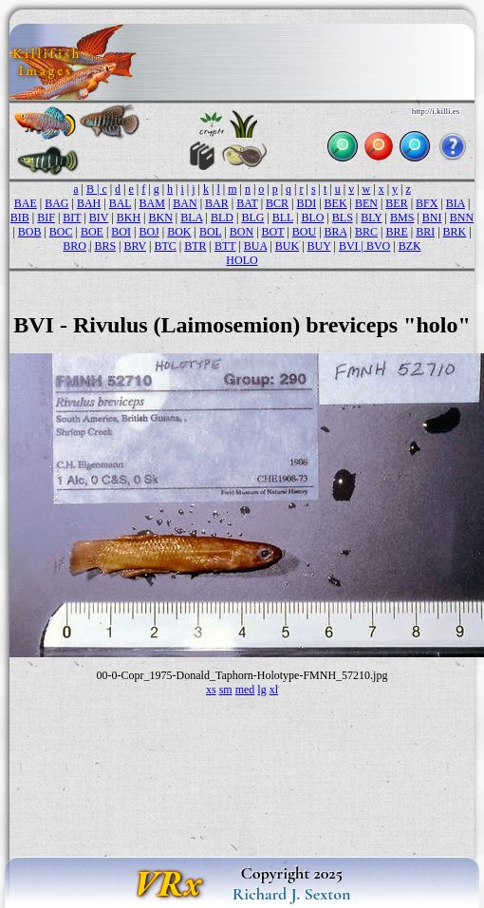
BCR (277, 203)
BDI (306, 203)
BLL (282, 217)
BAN (184, 203)
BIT (72, 217)
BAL (120, 203)
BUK (287, 246)
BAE (25, 203)
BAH (89, 203)
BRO (74, 246)
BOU (304, 231)
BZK (410, 246)
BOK (179, 231)
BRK (455, 231)
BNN (462, 217)
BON (241, 231)
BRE (396, 231)
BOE (92, 231)
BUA (256, 246)
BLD (222, 217)
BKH (128, 217)
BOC (61, 231)
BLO (312, 217)
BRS (105, 246)
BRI (425, 231)
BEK (336, 203)
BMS (402, 217)
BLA (191, 217)
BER (396, 203)
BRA (336, 231)
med (245, 689)
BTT (224, 246)
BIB (19, 217)
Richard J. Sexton (292, 893)
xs (211, 689)
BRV (134, 246)
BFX (426, 203)
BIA (455, 203)
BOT (273, 231)
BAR (217, 203)
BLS (342, 217)
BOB (30, 231)
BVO (378, 246)
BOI (121, 231)
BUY (319, 246)
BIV (98, 217)
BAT (246, 203)
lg (261, 689)
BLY (371, 217)
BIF (46, 217)
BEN (366, 203)
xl (274, 689)
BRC (366, 231)
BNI (432, 217)
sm (226, 689)
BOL (210, 231)
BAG (56, 203)
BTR (195, 246)
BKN (160, 217)
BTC (165, 246)
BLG (252, 217)
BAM (152, 203)
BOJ (148, 231)
